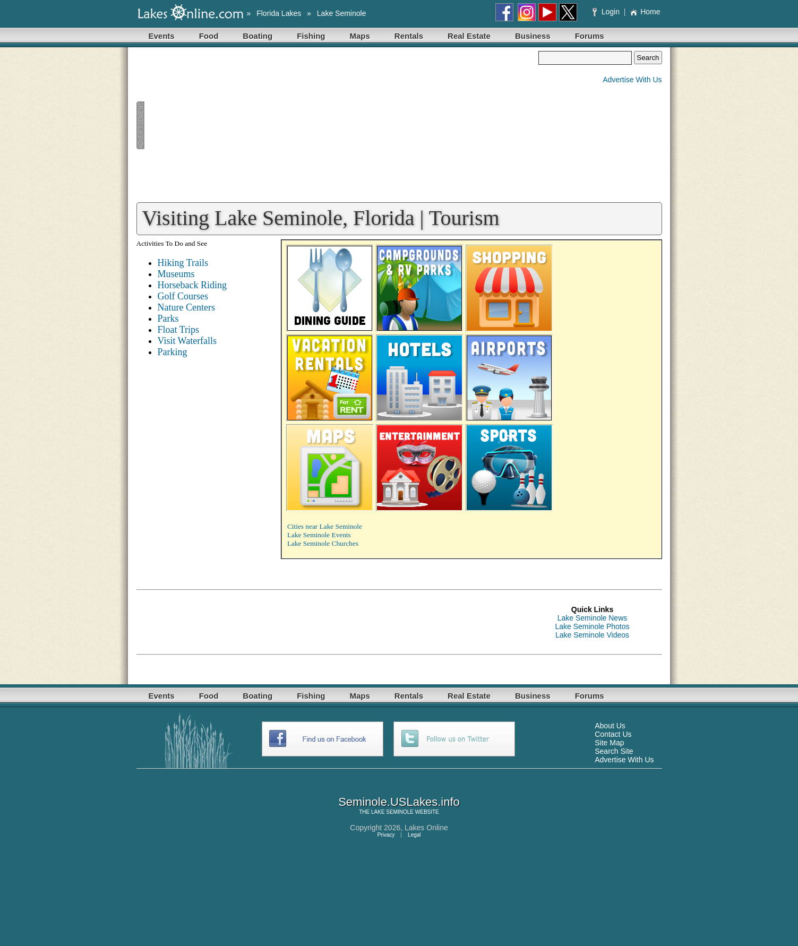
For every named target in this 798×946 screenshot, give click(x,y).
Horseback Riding (192, 285)
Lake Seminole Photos (592, 626)
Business (533, 35)
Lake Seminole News (592, 618)
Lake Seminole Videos (592, 635)
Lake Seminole (341, 13)
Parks (168, 318)
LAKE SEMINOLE (392, 812)
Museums (176, 274)
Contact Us (613, 734)
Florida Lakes (278, 13)
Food (209, 35)
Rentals (408, 35)
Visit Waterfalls (187, 341)
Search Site (614, 751)
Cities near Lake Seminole (324, 526)
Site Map (609, 742)
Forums (589, 35)
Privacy (385, 835)
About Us (610, 725)
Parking (172, 352)
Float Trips (179, 329)
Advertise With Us (632, 79)
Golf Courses (183, 296)
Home (645, 11)
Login (607, 11)
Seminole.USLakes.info (399, 802)
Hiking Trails (183, 262)
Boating (257, 35)
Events (162, 35)
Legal (414, 835)
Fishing (311, 35)
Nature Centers (186, 307)
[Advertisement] (337, 125)
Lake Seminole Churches (322, 543)
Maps (360, 35)
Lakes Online (426, 827)
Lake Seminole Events (319, 535)
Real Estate (469, 35)
